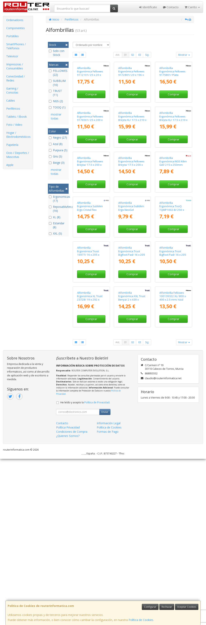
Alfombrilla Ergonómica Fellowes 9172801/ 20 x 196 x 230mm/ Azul (131, 101)
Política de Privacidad (96, 568)
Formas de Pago (107, 598)
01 (125, 55)
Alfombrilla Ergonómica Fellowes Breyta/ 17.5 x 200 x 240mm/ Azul (131, 246)
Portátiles (12, 36)
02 (132, 55)
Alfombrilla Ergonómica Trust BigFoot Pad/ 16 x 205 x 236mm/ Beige (131, 391)
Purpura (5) (58, 150)
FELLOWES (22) (58, 73)
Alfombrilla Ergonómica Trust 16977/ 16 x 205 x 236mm (88, 391)
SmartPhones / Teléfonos (16, 46)
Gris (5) (55, 156)
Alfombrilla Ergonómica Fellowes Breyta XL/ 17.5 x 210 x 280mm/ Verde (173, 174)
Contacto (171, 7)
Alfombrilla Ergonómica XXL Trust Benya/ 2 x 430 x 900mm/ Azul (131, 464)
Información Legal (109, 589)
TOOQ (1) (57, 107)
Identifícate (148, 7)
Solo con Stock (56, 53)
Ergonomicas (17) (58, 199)
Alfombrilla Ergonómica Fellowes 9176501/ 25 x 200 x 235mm (90, 174)
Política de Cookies (141, 620)
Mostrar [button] (184, 55)
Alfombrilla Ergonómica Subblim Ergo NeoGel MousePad (131, 319)
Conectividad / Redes (15, 78)
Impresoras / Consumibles (14, 66)
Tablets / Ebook (16, 116)
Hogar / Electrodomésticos (18, 135)
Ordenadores (14, 20)
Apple (9, 165)
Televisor (12, 56)
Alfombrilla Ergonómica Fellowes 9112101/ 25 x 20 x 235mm (90, 101)
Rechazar (167, 607)
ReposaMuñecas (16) (58, 209)
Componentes (15, 28)
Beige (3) (57, 163)
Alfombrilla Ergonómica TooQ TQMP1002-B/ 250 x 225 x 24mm (171, 319)
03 (139, 55)
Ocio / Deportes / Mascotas (17, 155)
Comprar (91, 122)
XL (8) (54, 217)
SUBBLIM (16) (57, 83)
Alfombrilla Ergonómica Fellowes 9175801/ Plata (172, 99)
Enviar (104, 578)
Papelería (12, 145)
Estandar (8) (56, 225)
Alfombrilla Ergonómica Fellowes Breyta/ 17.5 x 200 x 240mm (90, 246)
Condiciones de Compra (71, 598)
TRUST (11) (55, 93)
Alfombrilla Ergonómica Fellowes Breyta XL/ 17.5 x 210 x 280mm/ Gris (132, 174)
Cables (10, 100)
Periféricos (13, 108)
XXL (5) (55, 233)
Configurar (150, 607)
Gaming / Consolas (12, 90)
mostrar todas (56, 116)
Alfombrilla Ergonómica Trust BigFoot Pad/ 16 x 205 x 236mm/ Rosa (172, 391)
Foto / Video (14, 125)
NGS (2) (56, 101)
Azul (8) (56, 144)
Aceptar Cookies (186, 607)
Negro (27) (58, 137)
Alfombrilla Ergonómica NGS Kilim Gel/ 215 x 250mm (173, 244)
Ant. (117, 55)
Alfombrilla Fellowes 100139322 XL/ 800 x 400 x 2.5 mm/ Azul (172, 462)
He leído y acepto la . (85, 568)
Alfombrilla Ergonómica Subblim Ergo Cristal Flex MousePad (90, 319)
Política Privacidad (68, 593)
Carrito (192, 7)
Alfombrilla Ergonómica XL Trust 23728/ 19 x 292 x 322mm (89, 464)
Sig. (147, 55)
